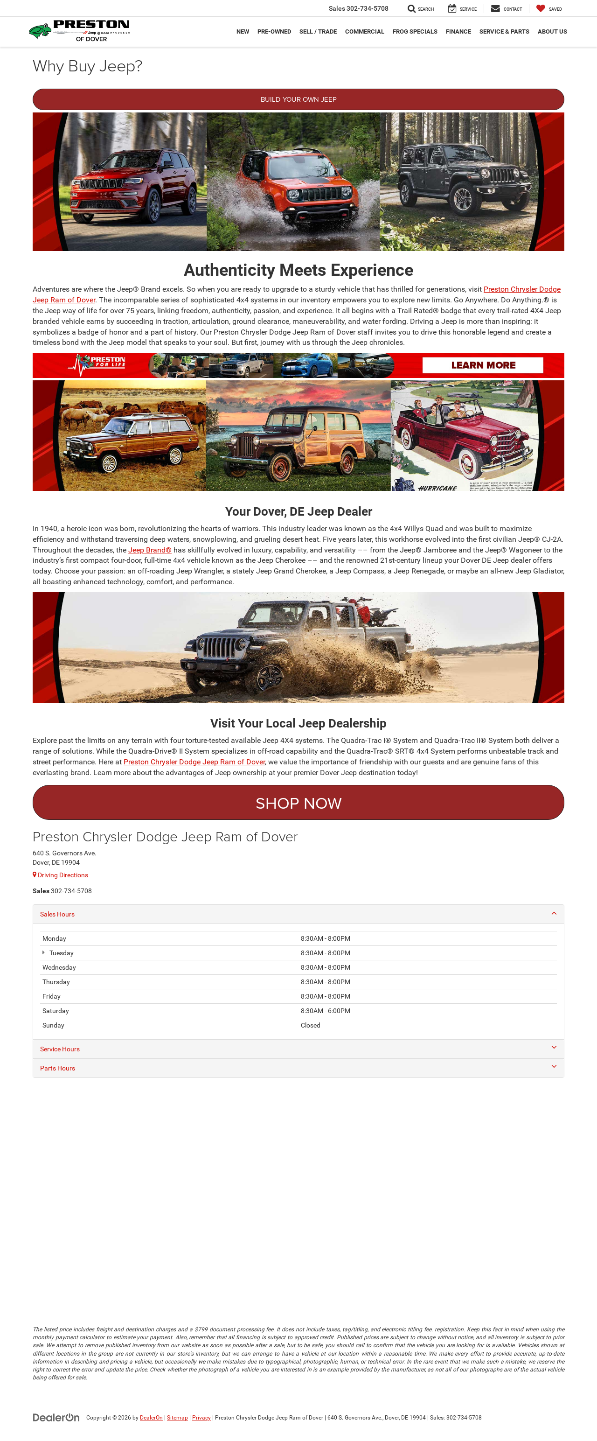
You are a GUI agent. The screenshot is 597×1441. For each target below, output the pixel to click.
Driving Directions (60, 875)
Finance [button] (458, 31)
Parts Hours (298, 1067)
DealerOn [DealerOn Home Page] (151, 1417)
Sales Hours (298, 913)
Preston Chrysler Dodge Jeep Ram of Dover (194, 761)
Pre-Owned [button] (274, 31)
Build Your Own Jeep (299, 99)
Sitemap (177, 1417)
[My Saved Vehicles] (549, 8)
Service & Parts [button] (504, 31)
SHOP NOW (299, 802)
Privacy (201, 1417)
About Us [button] (552, 31)
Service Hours (298, 1048)
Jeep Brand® (150, 550)
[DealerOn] (56, 1417)
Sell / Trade (318, 31)
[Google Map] (298, 1192)
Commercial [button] (364, 31)
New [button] (242, 31)
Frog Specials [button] (415, 31)
